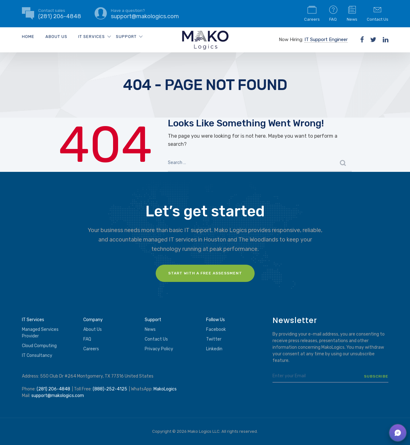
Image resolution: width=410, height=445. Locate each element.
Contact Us (377, 13)
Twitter (213, 339)
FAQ (333, 13)
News (352, 13)
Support (126, 36)
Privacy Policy (159, 349)
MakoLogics (165, 389)
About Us (56, 36)
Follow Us (215, 319)
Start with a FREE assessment (205, 273)
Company (93, 319)
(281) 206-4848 (53, 389)
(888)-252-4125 (110, 389)
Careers (312, 13)
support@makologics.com (57, 395)
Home (28, 36)
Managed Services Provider (40, 333)
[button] (398, 433)
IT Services (91, 36)
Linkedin (214, 349)
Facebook (216, 329)
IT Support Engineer (326, 39)
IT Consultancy (37, 355)
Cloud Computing (39, 345)
